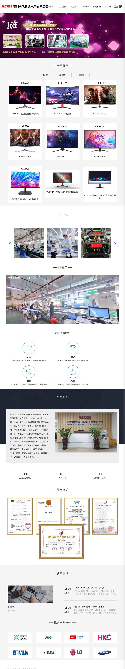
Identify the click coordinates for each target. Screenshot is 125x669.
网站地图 (113, 650)
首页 (42, 6)
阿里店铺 (113, 655)
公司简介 (52, 6)
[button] (1, 35)
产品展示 (74, 6)
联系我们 (108, 6)
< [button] (10, 243)
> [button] (115, 243)
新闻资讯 (63, 6)
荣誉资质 (86, 6)
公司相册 (97, 6)
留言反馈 (101, 650)
